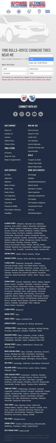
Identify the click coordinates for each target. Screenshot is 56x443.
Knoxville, (8, 396)
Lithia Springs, (29, 293)
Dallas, (26, 407)
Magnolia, (21, 410)
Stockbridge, (23, 303)
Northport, (19, 242)
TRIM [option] (31, 77)
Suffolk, (24, 426)
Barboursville (24, 431)
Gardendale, (38, 233)
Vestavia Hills (44, 249)
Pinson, (43, 245)
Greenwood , (26, 375)
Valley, (36, 249)
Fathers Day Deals (35, 163)
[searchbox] (41, 73)
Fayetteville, (20, 289)
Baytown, (22, 405)
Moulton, (44, 240)
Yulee (7, 277)
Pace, (47, 270)
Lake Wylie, (31, 380)
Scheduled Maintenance (37, 182)
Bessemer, (33, 226)
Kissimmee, (28, 268)
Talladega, (8, 249)
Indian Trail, (16, 356)
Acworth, (19, 282)
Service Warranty (34, 144)
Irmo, (24, 380)
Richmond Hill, (43, 298)
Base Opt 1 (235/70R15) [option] (38, 81)
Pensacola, (42, 273)
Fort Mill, (43, 377)
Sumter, (17, 384)
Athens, (19, 226)
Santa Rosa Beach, (20, 275)
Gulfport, (41, 335)
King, (43, 356)
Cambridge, (18, 363)
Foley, (14, 233)
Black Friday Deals (35, 167)
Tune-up (31, 210)
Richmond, (8, 414)
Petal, (42, 338)
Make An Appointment (12, 160)
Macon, (15, 296)
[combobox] (14, 69)
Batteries (8, 182)
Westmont (19, 310)
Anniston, (8, 226)
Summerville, (9, 384)
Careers (7, 137)
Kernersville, (35, 356)
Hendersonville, (16, 394)
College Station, (10, 407)
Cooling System (10, 199)
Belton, (19, 345)
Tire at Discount (29, 435)
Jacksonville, (32, 238)
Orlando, (35, 270)
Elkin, (24, 354)
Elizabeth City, (16, 354)
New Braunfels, (20, 412)
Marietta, (29, 296)
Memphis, (40, 396)
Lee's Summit (9, 347)
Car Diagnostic (10, 196)
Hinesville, (17, 291)
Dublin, (47, 287)
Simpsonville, (44, 382)
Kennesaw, (42, 291)
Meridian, (26, 338)
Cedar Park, (36, 405)
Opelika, (34, 242)
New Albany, (35, 363)
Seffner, (30, 275)
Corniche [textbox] (6, 73)
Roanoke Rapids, (20, 359)
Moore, (37, 368)
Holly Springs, (32, 291)
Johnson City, (35, 394)
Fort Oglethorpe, (31, 289)
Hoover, (43, 235)
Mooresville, (9, 359)
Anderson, (35, 375)
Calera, (12, 228)
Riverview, (8, 275)
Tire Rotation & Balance (36, 203)
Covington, (32, 328)
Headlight (8, 213)
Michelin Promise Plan (36, 148)
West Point (40, 340)
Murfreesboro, (25, 398)
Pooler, (22, 298)
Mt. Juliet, (16, 398)
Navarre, (8, 270)
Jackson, (26, 394)
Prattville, (8, 247)
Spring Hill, (17, 400)
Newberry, (8, 382)
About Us (8, 130)
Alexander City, (30, 224)
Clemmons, (38, 352)
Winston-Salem (41, 359)
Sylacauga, (47, 247)
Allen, (17, 405)
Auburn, (25, 226)
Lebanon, (23, 396)
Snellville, (14, 303)
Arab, (14, 226)
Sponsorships (33, 151)
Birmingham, (41, 226)
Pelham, (30, 245)
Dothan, (21, 231)
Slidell (39, 331)
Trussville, (20, 249)
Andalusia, (40, 224)
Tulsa (14, 370)
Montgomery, (30, 240)
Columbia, (22, 377)
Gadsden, (29, 233)
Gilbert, (18, 254)
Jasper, (40, 238)
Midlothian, (9, 426)
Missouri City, (39, 410)
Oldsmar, (28, 270)
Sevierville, (9, 400)
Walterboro (43, 384)
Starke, (36, 275)
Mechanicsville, (40, 424)
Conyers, (45, 284)
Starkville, (18, 340)
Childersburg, (27, 228)
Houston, (32, 407)
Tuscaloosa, (29, 249)
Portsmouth (45, 363)
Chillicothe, (27, 363)
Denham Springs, (42, 328)
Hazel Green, (19, 235)
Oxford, (23, 245)
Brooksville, (29, 263)
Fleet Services (33, 130)
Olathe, (18, 319)
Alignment (8, 178)
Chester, (19, 424)
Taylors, (23, 384)
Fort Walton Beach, (31, 266)
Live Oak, (43, 268)
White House (26, 400)
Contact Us (9, 134)
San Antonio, (17, 414)
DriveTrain (8, 203)
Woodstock (20, 305)
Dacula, (15, 287)
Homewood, (35, 235)
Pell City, (36, 245)
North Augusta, (18, 382)
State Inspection (34, 192)
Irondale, (24, 238)
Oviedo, (42, 270)
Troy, (14, 249)
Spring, (25, 414)
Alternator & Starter (35, 189)
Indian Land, (17, 380)
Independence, (27, 345)
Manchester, (31, 396)
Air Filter (8, 175)
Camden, (14, 377)
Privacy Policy (10, 144)
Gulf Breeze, (9, 268)
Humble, (39, 407)
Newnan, (8, 298)
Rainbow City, (17, 247)
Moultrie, (46, 296)
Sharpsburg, (42, 300)
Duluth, (7, 289)
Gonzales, (8, 331)
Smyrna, (8, 303)
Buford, (7, 284)
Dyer (17, 314)
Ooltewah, (42, 398)
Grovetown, (9, 291)
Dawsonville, (23, 287)
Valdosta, (36, 303)
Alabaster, (20, 224)
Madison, (8, 240)
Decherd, (23, 391)
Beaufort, (42, 375)
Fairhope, (43, 231)
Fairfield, (37, 231)
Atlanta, (40, 282)
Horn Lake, (18, 338)
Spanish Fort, (37, 247)
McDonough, (37, 296)
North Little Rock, (30, 259)
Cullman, (36, 228)
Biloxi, (20, 335)
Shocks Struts (33, 185)
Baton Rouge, (22, 328)
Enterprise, (29, 231)
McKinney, (30, 410)
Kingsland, (8, 293)
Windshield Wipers (35, 213)
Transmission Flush (35, 206)
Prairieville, (33, 331)
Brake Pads (9, 189)
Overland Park (27, 319)
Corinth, (34, 335)
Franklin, (47, 391)
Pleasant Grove (19, 419)
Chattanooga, (23, 389)
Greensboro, (30, 354)
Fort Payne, (21, 233)
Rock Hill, (35, 382)
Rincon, (7, 300)
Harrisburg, (40, 354)
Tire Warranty (33, 141)
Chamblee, (29, 284)
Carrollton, (20, 284)
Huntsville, (16, 238)
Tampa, (42, 275)
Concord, (45, 352)
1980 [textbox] (5, 69)
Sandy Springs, (23, 300)
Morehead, (21, 324)
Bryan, (29, 405)
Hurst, (45, 407)
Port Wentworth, (31, 298)
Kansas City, (38, 345)
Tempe (37, 254)
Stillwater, (8, 370)
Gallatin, (8, 394)
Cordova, (16, 391)
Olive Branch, (35, 338)
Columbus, (37, 284)
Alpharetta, (27, 282)
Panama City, (17, 273)
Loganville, (8, 296)
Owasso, (43, 368)
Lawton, (31, 368)
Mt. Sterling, (29, 324)
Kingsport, (44, 394)
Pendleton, (28, 382)
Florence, (8, 233)
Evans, (12, 289)
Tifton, (30, 303)
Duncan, (29, 377)
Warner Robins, (10, 305)
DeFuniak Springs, (11, 266)
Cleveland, (32, 389)
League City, (13, 410)
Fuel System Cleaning (13, 210)
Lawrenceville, (18, 293)
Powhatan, (17, 426)
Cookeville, (9, 391)
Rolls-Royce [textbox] (34, 69)
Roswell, (14, 300)
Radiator (31, 178)
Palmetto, (8, 273)
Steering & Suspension (36, 196)
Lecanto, (36, 268)
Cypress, (20, 407)
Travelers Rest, (32, 384)
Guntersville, (9, 235)
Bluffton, (8, 377)
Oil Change (32, 175)
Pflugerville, (39, 412)
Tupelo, (25, 340)
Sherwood (46, 259)
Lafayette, (24, 331)
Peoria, (24, 254)
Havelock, (8, 356)
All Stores (8, 153)
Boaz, (7, 228)
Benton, (20, 259)
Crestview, (37, 263)
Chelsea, (18, 228)
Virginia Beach (32, 426)
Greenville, (8, 380)
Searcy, (39, 259)
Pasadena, (30, 412)
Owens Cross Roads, (12, 245)
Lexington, (39, 380)
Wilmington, (31, 359)
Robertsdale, (27, 247)
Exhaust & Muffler (11, 206)
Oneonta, (27, 242)
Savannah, (33, 300)
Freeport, (42, 266)
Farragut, (31, 391)
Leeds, (46, 238)
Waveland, (32, 340)
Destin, (21, 266)
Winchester (39, 324)
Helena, (27, 235)
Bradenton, (20, 263)
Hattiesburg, (9, 338)
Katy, (6, 410)
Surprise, (31, 254)
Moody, (37, 240)
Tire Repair (32, 199)
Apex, (23, 352)
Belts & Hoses (10, 185)
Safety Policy (9, 141)
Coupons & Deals (34, 160)
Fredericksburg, (28, 424)
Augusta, (47, 282)
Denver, (7, 354)
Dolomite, (14, 231)
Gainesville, (42, 289)
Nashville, (34, 398)
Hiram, (24, 291)
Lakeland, (15, 396)
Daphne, (43, 228)
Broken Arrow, (23, 368)
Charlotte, (29, 352)
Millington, (8, 398)
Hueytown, (8, 238)
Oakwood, (15, 298)
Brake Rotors (9, 192)
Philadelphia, (9, 340)
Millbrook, (15, 240)
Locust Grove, (40, 293)
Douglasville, (39, 287)
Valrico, (48, 275)
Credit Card (32, 137)
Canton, (13, 284)
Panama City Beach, (29, 273)
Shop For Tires (10, 156)
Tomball (31, 414)
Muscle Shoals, (10, 242)
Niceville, (14, 270)
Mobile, (22, 240)
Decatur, (8, 231)
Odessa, (22, 270)
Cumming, (8, 287)
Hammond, (16, 331)
